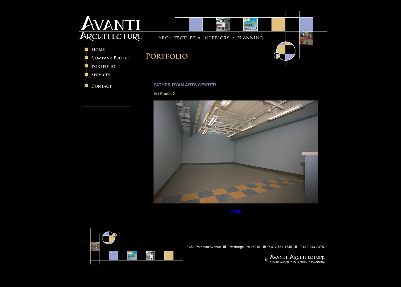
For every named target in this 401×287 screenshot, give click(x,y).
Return (236, 210)
